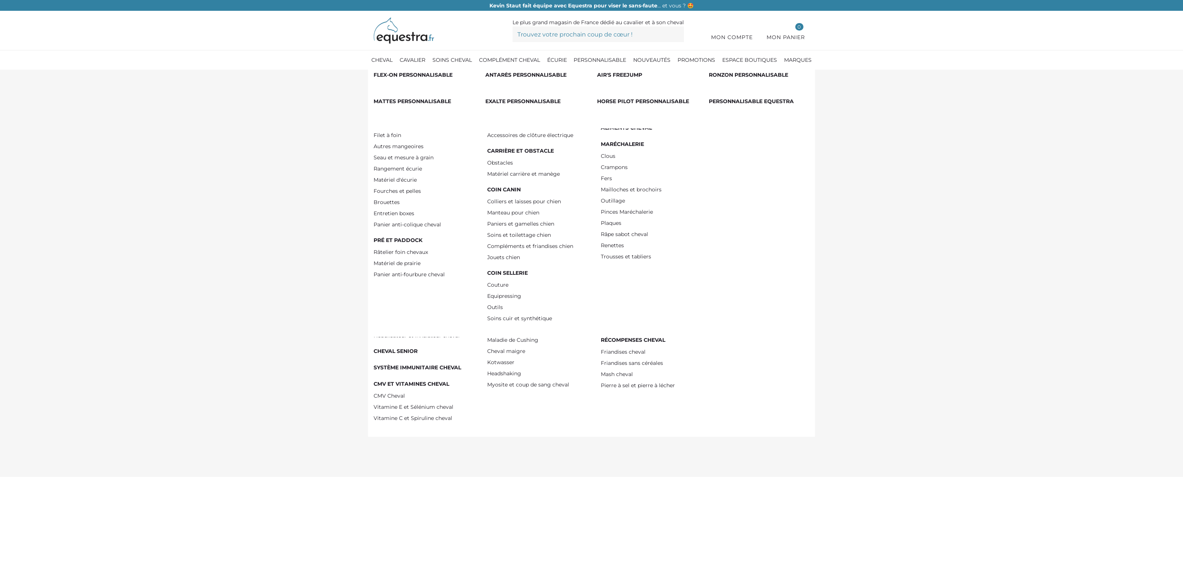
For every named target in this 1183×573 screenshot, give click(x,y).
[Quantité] (601, 215)
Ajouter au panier (710, 215)
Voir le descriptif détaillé (613, 360)
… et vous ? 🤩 (591, 5)
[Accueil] (377, 78)
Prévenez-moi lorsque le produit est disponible (688, 261)
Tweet (630, 431)
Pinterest (641, 431)
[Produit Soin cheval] (417, 78)
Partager (620, 431)
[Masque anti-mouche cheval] (589, 78)
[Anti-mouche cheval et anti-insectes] (498, 78)
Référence (600, 125)
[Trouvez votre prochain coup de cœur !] (598, 34)
